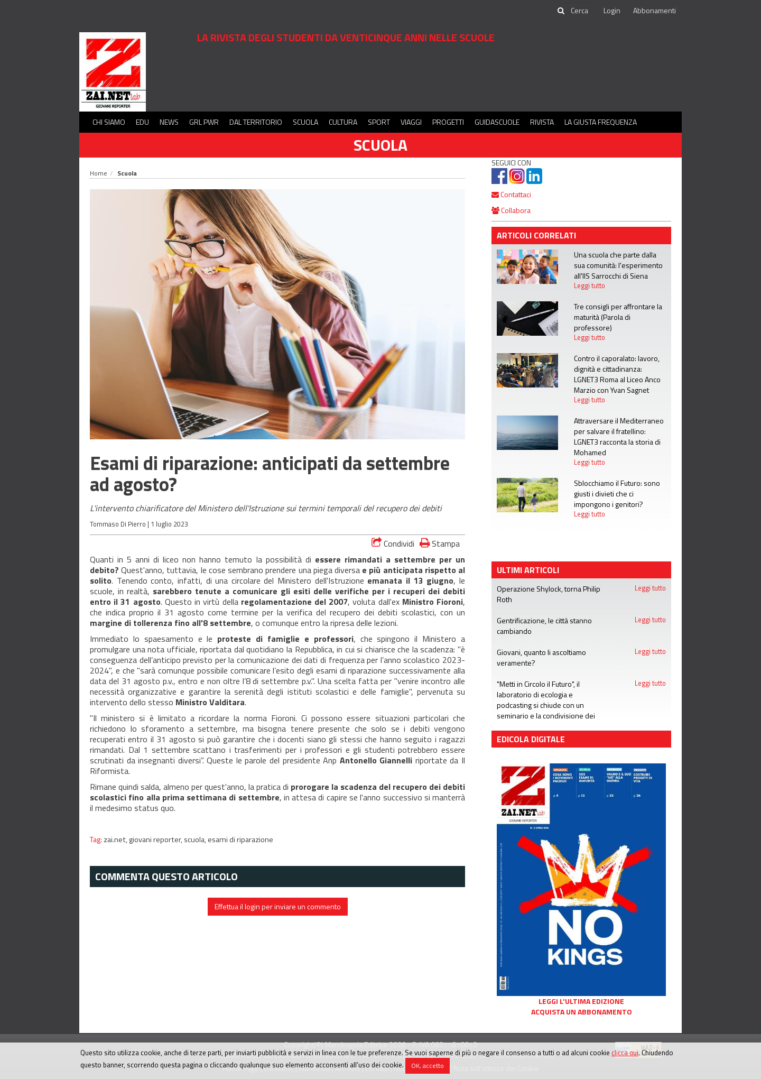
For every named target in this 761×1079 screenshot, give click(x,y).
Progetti (448, 121)
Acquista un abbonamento (581, 1012)
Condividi (393, 543)
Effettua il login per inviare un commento (278, 906)
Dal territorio (255, 121)
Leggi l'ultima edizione (581, 1001)
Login (612, 10)
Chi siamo (108, 121)
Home (98, 173)
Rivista (542, 121)
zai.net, (116, 839)
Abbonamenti (654, 10)
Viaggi (411, 121)
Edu (142, 121)
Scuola (305, 121)
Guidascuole (497, 121)
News (169, 121)
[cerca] (580, 10)
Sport (379, 121)
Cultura (343, 121)
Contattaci (511, 194)
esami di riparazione (240, 839)
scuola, (196, 839)
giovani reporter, (156, 839)
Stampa (440, 543)
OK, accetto (427, 1065)
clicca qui (624, 1052)
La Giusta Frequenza (600, 121)
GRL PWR (204, 121)
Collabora (511, 210)
